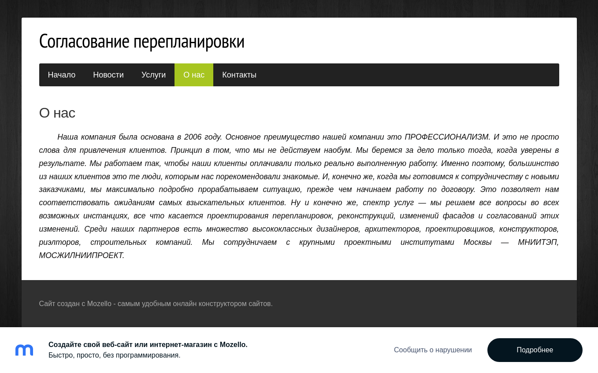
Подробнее (535, 350)
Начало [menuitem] (62, 74)
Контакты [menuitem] (239, 74)
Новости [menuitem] (108, 74)
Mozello (99, 303)
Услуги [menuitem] (153, 74)
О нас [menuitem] (193, 74)
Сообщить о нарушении (433, 350)
